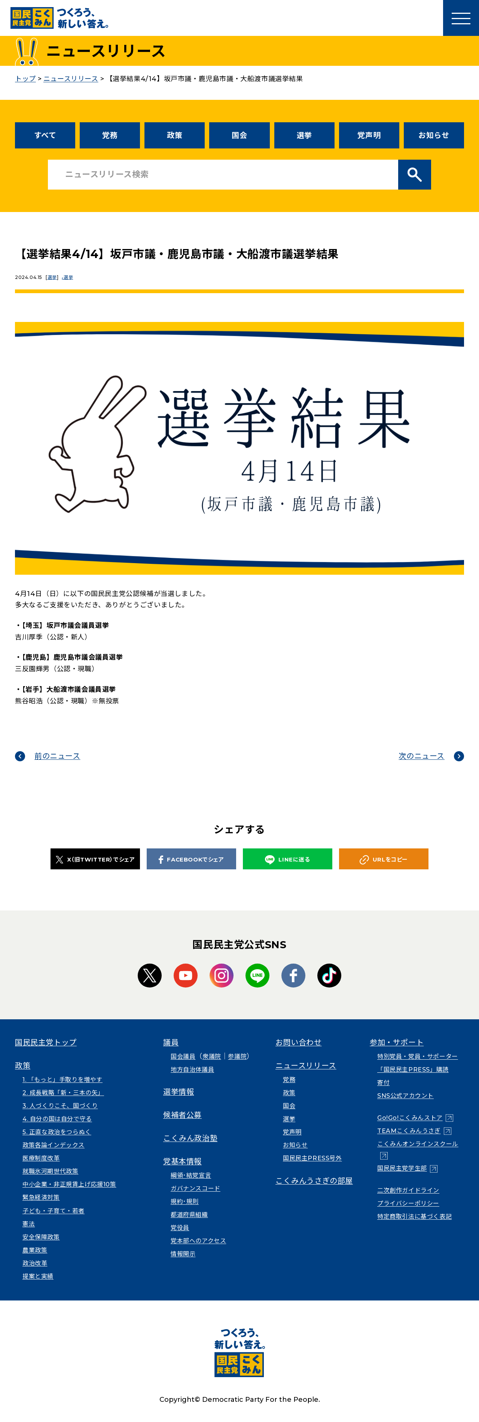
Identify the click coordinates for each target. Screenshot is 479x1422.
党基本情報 (182, 1161)
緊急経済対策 (41, 1197)
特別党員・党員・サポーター (417, 1056)
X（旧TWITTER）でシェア (95, 859)
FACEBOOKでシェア (191, 860)
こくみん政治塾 (190, 1138)
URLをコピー (384, 859)
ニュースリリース (305, 1065)
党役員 (180, 1227)
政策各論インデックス (53, 1145)
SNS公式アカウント (405, 1095)
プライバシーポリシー (408, 1203)
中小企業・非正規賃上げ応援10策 (69, 1184)
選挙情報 (178, 1091)
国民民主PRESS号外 (312, 1158)
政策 (174, 135)
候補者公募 (182, 1115)
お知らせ (433, 135)
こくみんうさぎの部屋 (314, 1180)
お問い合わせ (298, 1042)
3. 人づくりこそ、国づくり (60, 1105)
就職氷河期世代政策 (50, 1171)
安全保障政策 (41, 1237)
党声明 (369, 135)
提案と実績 (38, 1276)
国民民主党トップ (46, 1042)
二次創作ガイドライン (408, 1190)
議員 (171, 1042)
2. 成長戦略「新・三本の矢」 (63, 1092)
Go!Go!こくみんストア (410, 1117)
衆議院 (211, 1056)
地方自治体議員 (192, 1069)
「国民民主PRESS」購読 (413, 1069)
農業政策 (34, 1250)
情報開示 (183, 1253)
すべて (45, 135)
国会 (239, 135)
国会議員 (183, 1056)
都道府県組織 (189, 1214)
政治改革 (34, 1263)
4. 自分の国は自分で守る (57, 1118)
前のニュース (57, 756)
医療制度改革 (41, 1158)
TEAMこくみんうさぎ (409, 1130)
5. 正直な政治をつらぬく (56, 1132)
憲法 (28, 1224)
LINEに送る (287, 859)
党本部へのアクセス (198, 1240)
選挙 (304, 135)
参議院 (237, 1056)
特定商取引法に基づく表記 (414, 1216)
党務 (110, 135)
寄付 (383, 1082)
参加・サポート (397, 1042)
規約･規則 (185, 1201)
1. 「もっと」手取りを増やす (62, 1079)
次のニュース (422, 756)
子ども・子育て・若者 (53, 1210)
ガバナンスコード (195, 1188)
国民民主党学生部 (402, 1168)
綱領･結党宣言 (191, 1175)
